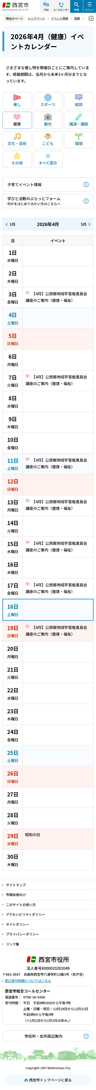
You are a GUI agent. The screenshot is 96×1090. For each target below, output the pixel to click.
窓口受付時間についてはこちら (28, 980)
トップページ (36, 18)
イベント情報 (59, 18)
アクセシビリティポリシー (25, 914)
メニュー (89, 9)
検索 (76, 9)
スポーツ (47, 100)
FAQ (46, 9)
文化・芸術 (17, 139)
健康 (77, 18)
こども (48, 139)
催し (17, 100)
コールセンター (61, 9)
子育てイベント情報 (24, 184)
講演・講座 (78, 120)
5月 (84, 224)
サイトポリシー (17, 924)
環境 (78, 139)
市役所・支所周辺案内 (43, 1036)
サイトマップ (16, 885)
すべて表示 (48, 159)
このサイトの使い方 (21, 904)
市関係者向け (16, 894)
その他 (17, 159)
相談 (78, 100)
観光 (48, 120)
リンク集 (12, 944)
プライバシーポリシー (22, 934)
